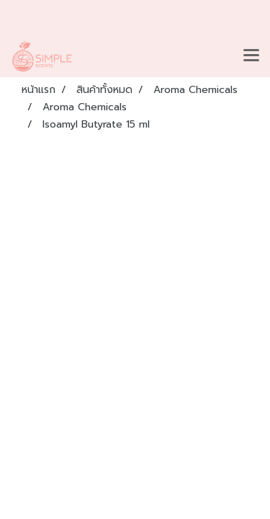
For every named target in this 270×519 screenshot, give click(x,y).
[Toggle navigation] (251, 56)
